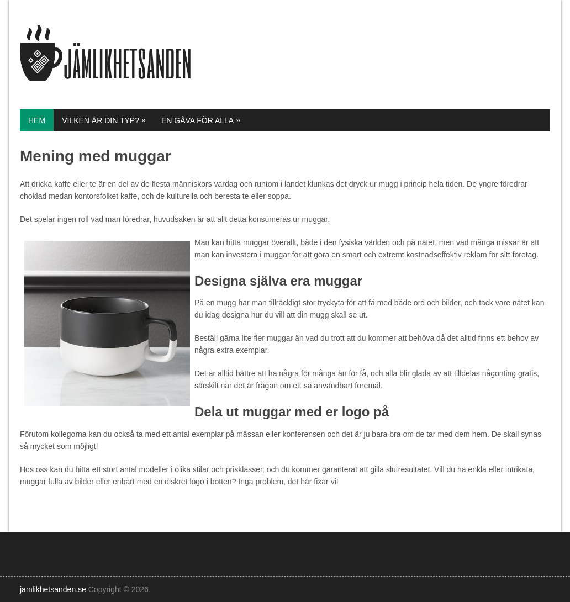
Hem (36, 120)
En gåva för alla (201, 120)
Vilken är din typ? (104, 120)
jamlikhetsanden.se (53, 589)
